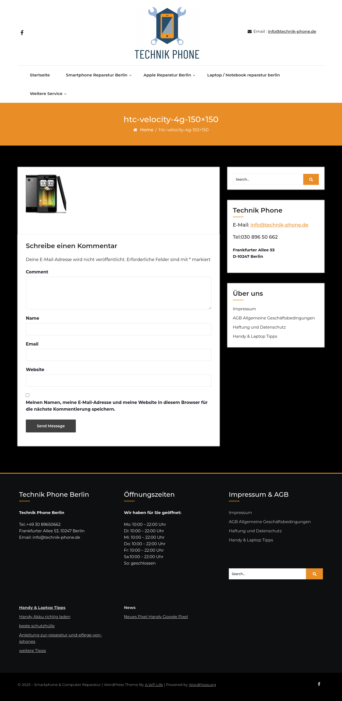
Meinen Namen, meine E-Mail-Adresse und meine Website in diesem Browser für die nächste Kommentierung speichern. (117, 408)
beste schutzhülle (37, 628)
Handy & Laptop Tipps (255, 338)
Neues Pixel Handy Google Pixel (156, 619)
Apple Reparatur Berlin (167, 77)
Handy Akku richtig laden (44, 619)
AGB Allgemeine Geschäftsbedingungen (274, 320)
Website (35, 372)
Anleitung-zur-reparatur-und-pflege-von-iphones (60, 640)
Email (32, 346)
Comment (37, 274)
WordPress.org (202, 687)
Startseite (40, 77)
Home (147, 132)
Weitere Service (46, 95)
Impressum (244, 311)
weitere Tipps (32, 653)
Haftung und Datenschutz (259, 329)
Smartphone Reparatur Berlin (96, 77)
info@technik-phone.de (292, 32)
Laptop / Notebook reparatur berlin (243, 77)
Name (32, 320)
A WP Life (154, 687)
